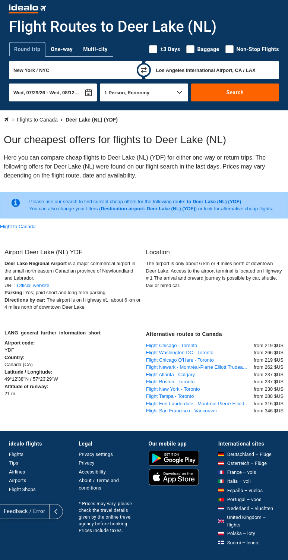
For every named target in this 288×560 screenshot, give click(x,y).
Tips (13, 463)
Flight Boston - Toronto (170, 381)
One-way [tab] (62, 49)
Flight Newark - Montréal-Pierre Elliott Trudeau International (200, 367)
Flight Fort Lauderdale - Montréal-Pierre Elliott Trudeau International (200, 403)
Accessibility (92, 472)
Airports (17, 480)
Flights (16, 454)
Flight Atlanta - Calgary (170, 374)
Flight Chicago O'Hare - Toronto (180, 360)
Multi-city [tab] (95, 49)
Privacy (86, 463)
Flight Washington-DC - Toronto (179, 352)
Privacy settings (96, 454)
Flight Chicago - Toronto (171, 345)
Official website (33, 285)
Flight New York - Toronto (173, 389)
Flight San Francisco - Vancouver (181, 410)
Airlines (17, 472)
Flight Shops (22, 489)
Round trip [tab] (27, 49)
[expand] (6, 511)
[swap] (144, 70)
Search (235, 92)
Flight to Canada (17, 226)
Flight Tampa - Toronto (170, 396)
